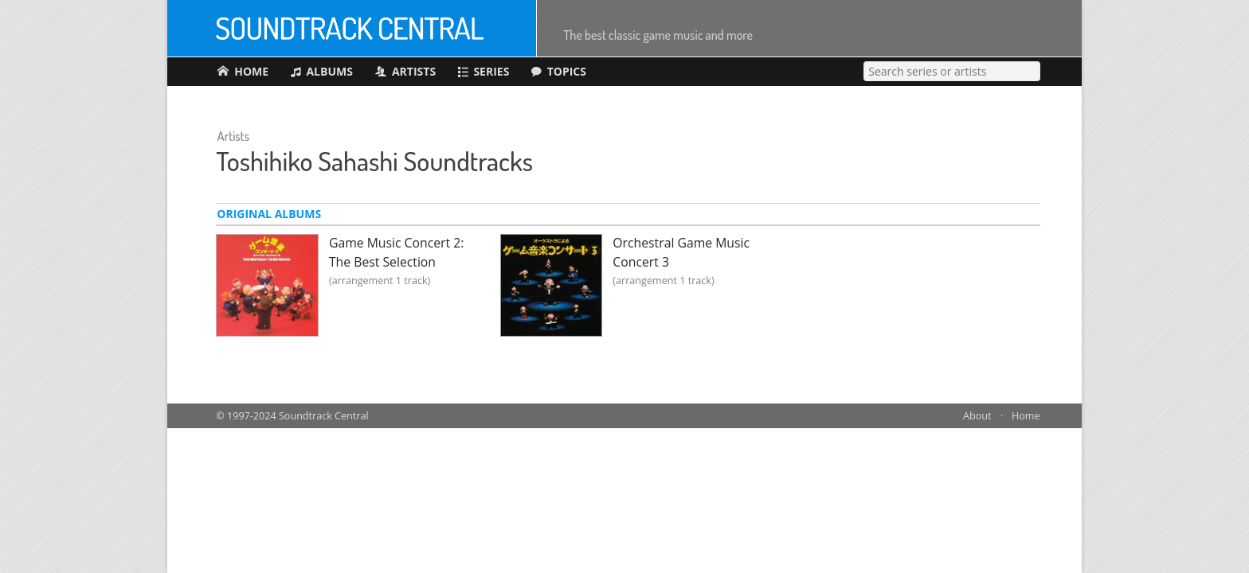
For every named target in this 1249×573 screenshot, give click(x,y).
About (977, 416)
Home (1026, 416)
